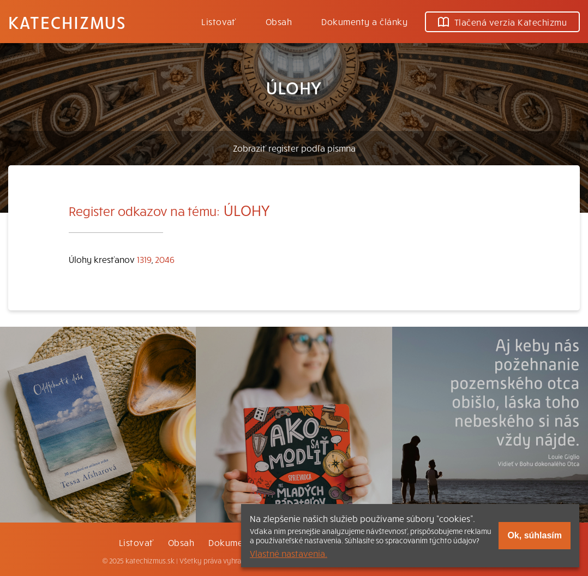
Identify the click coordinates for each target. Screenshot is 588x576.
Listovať (218, 21)
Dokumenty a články (364, 21)
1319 (144, 259)
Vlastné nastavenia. (288, 553)
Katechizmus (67, 22)
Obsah (279, 21)
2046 (165, 259)
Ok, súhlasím (534, 535)
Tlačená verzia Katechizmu (502, 21)
